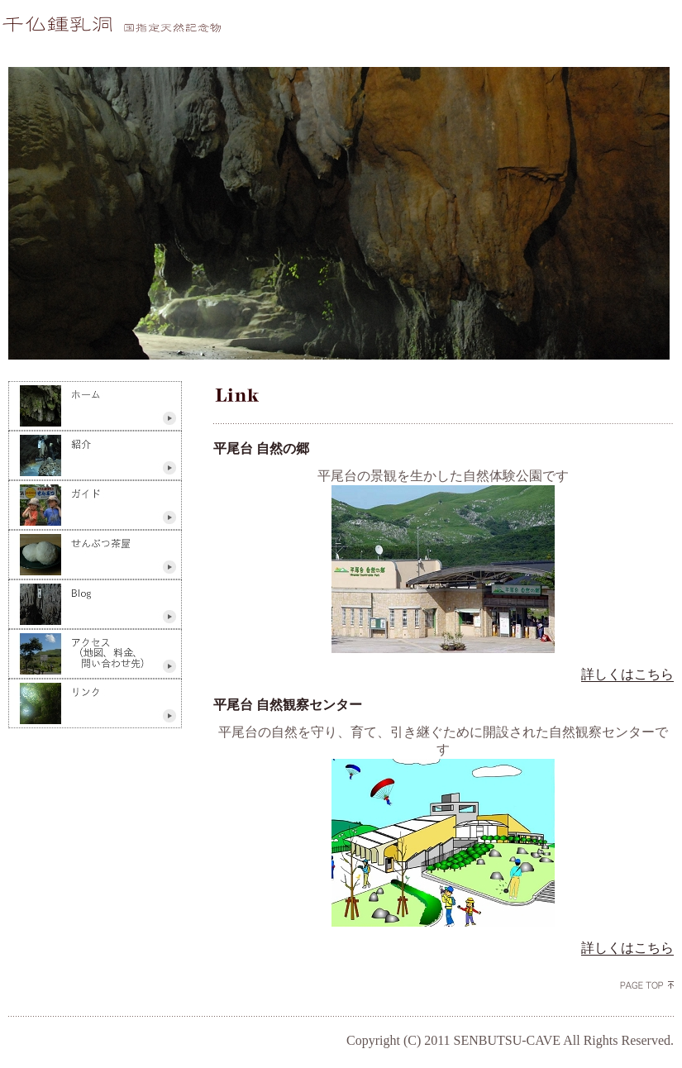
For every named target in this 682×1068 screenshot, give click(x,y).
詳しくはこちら (627, 674)
